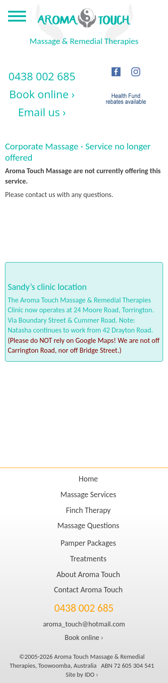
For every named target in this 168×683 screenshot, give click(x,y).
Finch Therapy (88, 510)
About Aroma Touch (88, 574)
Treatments (88, 559)
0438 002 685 (42, 76)
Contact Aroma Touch (88, 590)
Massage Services (88, 494)
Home (88, 479)
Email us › (42, 112)
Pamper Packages (88, 543)
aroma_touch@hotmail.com (84, 624)
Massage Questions (88, 525)
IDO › (91, 674)
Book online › (42, 94)
